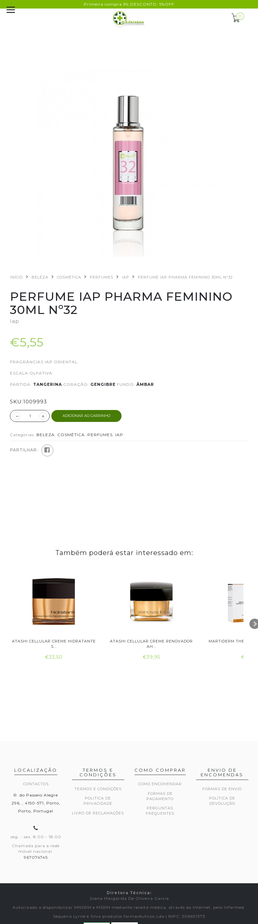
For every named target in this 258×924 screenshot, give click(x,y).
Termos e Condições (98, 789)
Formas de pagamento (160, 796)
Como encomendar (160, 784)
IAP (125, 277)
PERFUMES (101, 277)
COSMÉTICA (69, 277)
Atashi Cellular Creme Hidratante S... (54, 643)
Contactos (36, 784)
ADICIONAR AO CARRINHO (86, 415)
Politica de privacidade (97, 801)
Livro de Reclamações (98, 813)
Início (16, 277)
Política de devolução (222, 801)
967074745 (36, 857)
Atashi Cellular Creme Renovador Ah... (151, 643)
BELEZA (39, 277)
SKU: (16, 401)
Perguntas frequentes (160, 811)
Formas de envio (222, 789)
